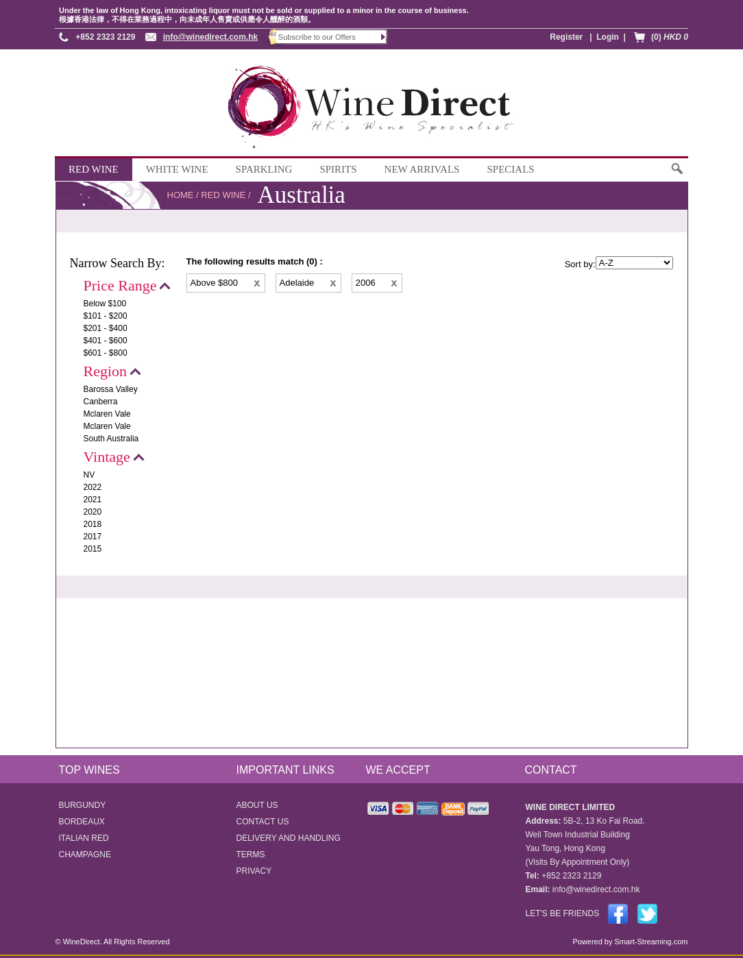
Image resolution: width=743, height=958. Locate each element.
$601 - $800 (105, 353)
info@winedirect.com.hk (210, 37)
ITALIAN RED (84, 838)
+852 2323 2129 (105, 37)
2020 (93, 512)
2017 (93, 536)
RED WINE (94, 169)
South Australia (111, 438)
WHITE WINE (177, 169)
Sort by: (580, 264)
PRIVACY (254, 871)
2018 (93, 524)
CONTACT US (262, 821)
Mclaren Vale (107, 414)
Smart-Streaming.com (649, 941)
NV (89, 475)
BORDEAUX (82, 821)
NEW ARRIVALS (422, 169)
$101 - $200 (105, 316)
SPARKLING (264, 169)
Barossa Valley (111, 389)
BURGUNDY (82, 805)
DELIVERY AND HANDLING (288, 838)
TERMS (250, 854)
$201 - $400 (105, 328)
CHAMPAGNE (85, 854)
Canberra (101, 401)
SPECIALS (510, 169)
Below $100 (105, 303)
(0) (669, 37)
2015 (93, 549)
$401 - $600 (105, 340)
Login (607, 37)
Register (566, 37)
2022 (93, 487)
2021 (93, 499)
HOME (180, 195)
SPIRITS (337, 169)
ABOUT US (257, 805)
